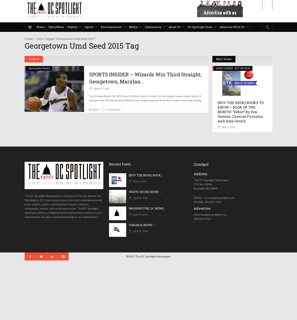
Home (29, 38)
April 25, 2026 (140, 197)
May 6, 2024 (228, 126)
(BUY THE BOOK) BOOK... (146, 175)
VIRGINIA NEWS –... (143, 225)
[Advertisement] (114, 290)
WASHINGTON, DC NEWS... (147, 208)
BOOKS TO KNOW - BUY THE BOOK (233, 68)
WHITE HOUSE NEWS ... (145, 192)
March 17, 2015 (101, 88)
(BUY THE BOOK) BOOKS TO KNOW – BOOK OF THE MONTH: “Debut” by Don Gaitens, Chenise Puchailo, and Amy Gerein (241, 111)
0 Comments (114, 109)
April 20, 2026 (140, 231)
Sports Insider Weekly (39, 68)
